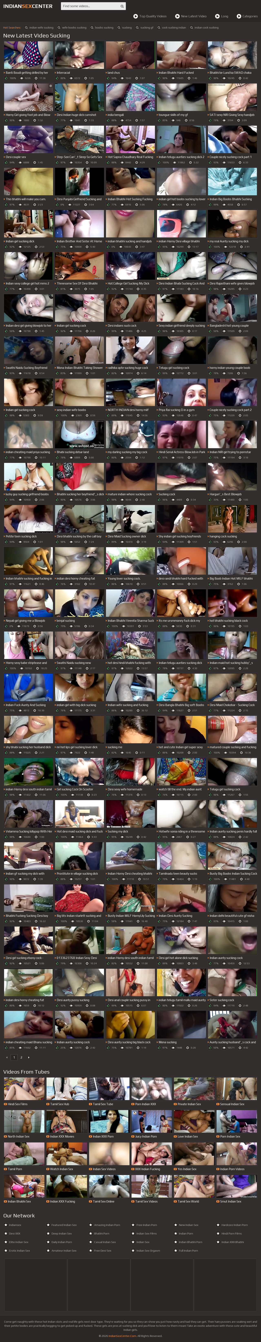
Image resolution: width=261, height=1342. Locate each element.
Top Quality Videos (150, 16)
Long (221, 16)
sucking (124, 27)
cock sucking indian (171, 27)
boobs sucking (101, 27)
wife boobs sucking (71, 27)
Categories (247, 16)
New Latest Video (191, 16)
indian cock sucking (204, 27)
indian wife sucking (38, 27)
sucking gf (144, 27)
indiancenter (28, 6)
